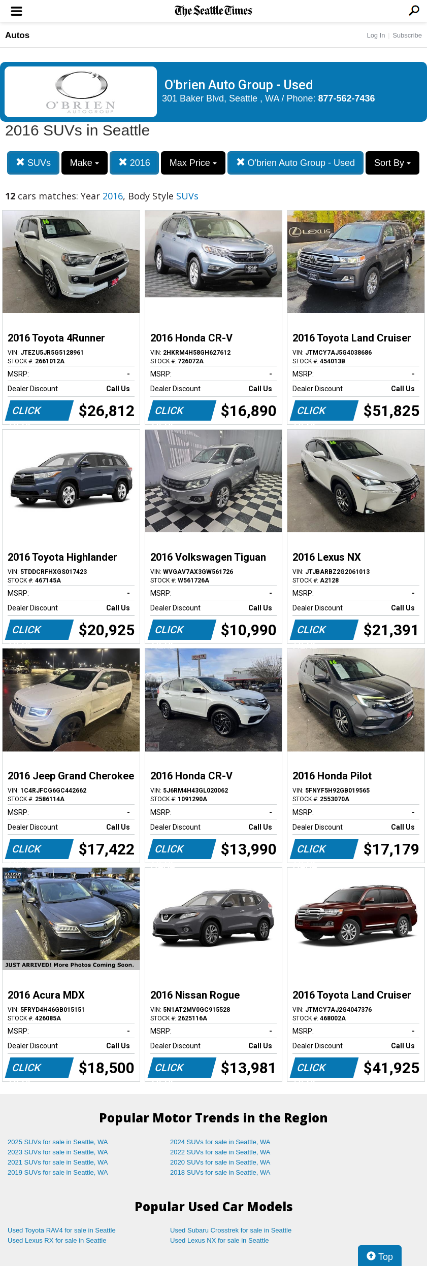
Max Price (193, 163)
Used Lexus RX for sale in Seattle (57, 1240)
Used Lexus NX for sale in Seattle (219, 1240)
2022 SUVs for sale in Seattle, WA (220, 1152)
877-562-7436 (346, 98)
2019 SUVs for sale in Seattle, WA (58, 1172)
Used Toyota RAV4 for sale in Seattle (62, 1230)
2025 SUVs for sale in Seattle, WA (58, 1142)
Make (84, 163)
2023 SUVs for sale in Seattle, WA (58, 1152)
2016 (134, 162)
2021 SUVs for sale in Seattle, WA (58, 1162)
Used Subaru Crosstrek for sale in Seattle (230, 1230)
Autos (17, 35)
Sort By (392, 163)
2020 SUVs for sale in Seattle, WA (220, 1162)
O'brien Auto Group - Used (295, 162)
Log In (376, 35)
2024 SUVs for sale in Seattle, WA (220, 1142)
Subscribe (407, 35)
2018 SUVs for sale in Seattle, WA (220, 1172)
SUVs (33, 162)
